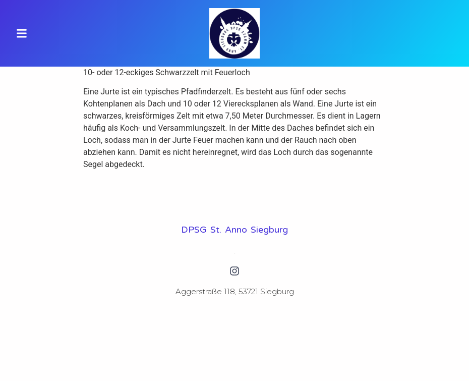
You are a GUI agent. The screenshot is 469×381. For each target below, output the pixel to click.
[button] (21, 33)
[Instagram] (234, 271)
